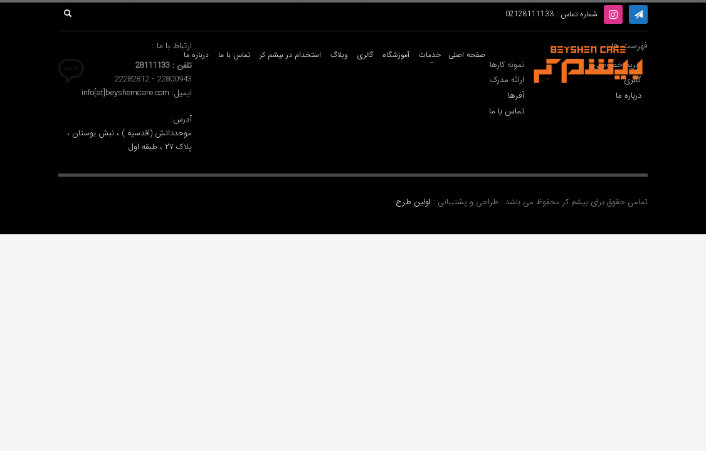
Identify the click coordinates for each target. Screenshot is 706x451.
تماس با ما (506, 111)
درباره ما (628, 96)
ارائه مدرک (507, 80)
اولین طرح (414, 202)
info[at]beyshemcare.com (125, 93)
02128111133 (529, 14)
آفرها (516, 96)
